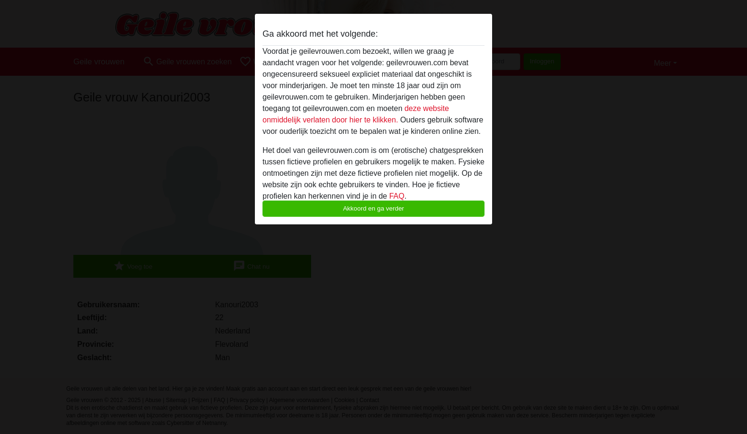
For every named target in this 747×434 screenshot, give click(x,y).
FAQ (396, 196)
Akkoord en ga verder (373, 208)
